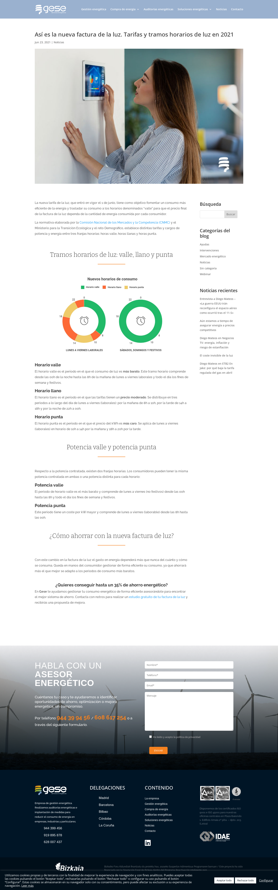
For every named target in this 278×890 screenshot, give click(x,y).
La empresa (152, 798)
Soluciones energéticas (193, 9)
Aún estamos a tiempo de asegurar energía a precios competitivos (217, 325)
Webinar (205, 274)
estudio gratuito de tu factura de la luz (157, 597)
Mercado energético (213, 256)
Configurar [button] (266, 880)
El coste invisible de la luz (216, 355)
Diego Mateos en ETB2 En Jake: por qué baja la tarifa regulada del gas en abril (217, 368)
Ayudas (204, 244)
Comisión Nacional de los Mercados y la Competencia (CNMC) (125, 222)
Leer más (27, 885)
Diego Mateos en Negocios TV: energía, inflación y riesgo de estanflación (217, 342)
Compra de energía (123, 9)
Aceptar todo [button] (224, 880)
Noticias (221, 9)
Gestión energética (93, 9)
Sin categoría (208, 268)
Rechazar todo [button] (245, 880)
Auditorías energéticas (158, 9)
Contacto (237, 9)
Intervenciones (209, 250)
